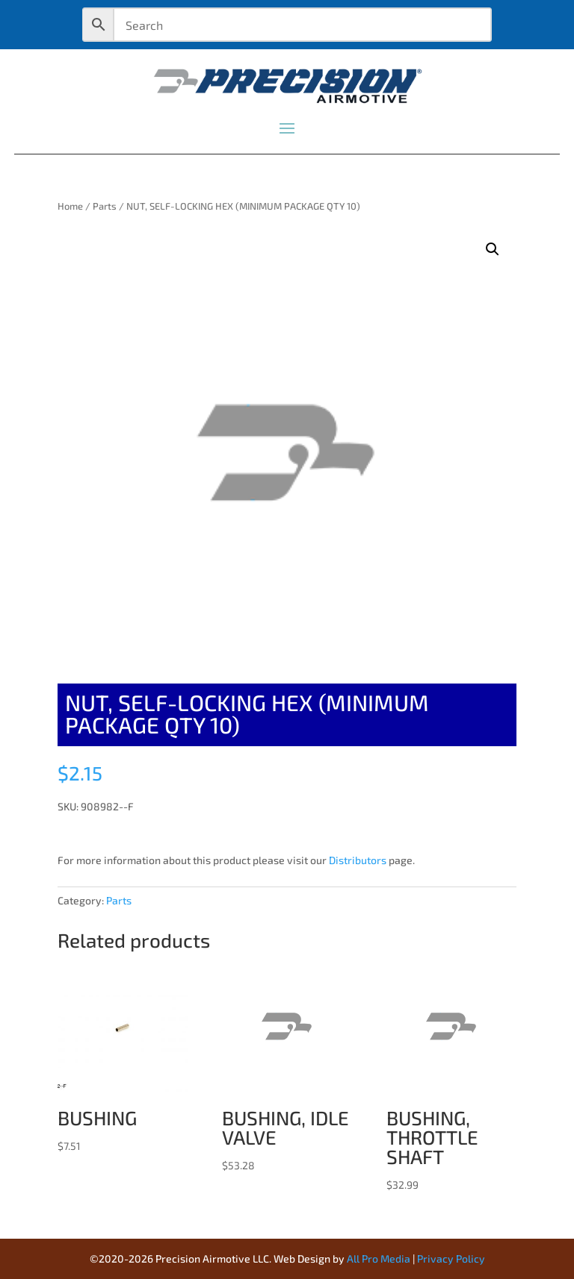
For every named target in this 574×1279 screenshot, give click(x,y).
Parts (105, 206)
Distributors (357, 860)
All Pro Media (378, 1258)
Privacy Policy (451, 1258)
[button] (492, 249)
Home (70, 206)
